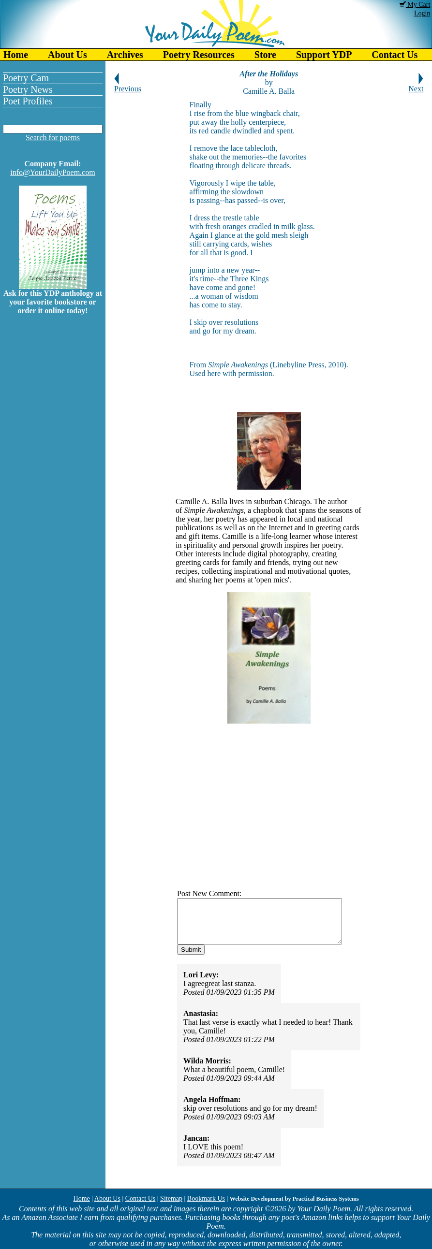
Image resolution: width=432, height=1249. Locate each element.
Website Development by (294, 1198)
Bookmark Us (206, 1198)
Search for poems (53, 137)
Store (265, 54)
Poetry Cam (26, 78)
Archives (125, 54)
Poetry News (28, 89)
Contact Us (140, 1198)
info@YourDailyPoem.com (52, 172)
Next (415, 85)
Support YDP (324, 54)
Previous (127, 85)
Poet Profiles (28, 101)
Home (15, 54)
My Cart (415, 4)
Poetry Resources (199, 54)
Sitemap (171, 1198)
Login (422, 13)
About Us (67, 54)
